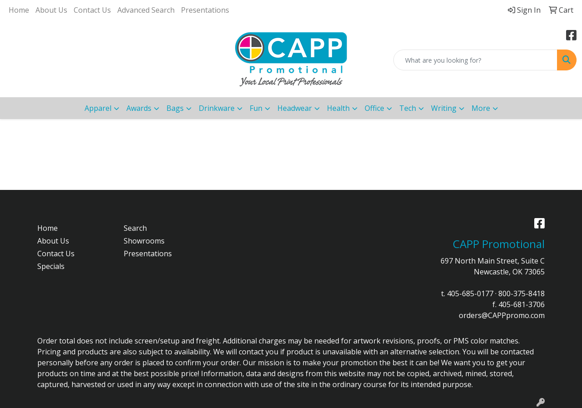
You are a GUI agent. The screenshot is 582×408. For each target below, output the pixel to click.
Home (19, 10)
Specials (51, 266)
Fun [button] (256, 108)
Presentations (205, 10)
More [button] (481, 108)
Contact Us (92, 10)
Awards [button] (138, 108)
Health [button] (338, 108)
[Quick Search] (475, 60)
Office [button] (374, 108)
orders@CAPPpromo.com (502, 315)
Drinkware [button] (217, 108)
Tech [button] (407, 108)
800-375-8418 (521, 294)
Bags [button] (175, 108)
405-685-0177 (470, 294)
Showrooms (144, 241)
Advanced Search (146, 10)
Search (135, 228)
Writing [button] (444, 108)
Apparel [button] (98, 108)
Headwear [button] (294, 108)
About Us (51, 10)
